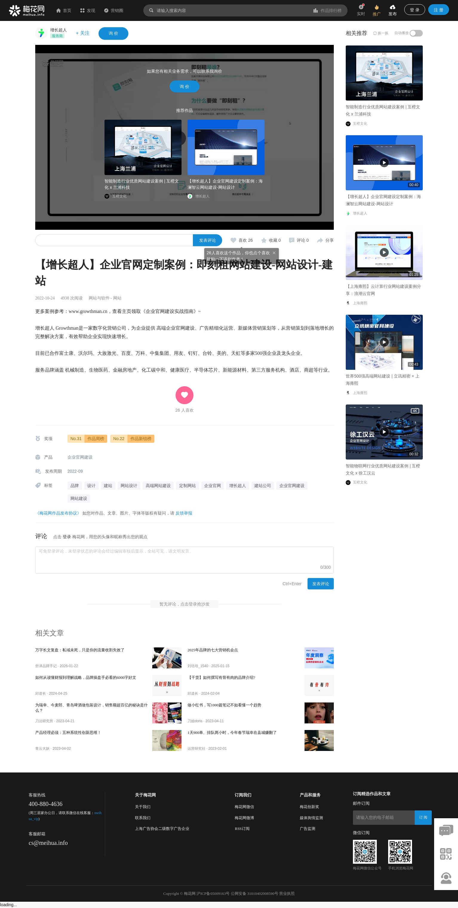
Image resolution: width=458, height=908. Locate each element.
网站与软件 (99, 298)
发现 (87, 10)
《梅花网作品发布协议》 (58, 513)
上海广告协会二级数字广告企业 (162, 828)
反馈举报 (184, 513)
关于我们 (142, 806)
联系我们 (142, 818)
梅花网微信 (244, 806)
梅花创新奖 (309, 806)
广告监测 (307, 828)
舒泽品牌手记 (46, 666)
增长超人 (58, 30)
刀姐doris (194, 721)
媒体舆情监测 (311, 818)
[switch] (416, 33)
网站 (117, 298)
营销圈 (113, 10)
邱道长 (40, 693)
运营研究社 (196, 748)
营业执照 (287, 893)
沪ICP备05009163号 (213, 893)
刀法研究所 (44, 721)
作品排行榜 (327, 10)
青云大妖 (42, 748)
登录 (67, 536)
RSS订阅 (242, 828)
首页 (63, 10)
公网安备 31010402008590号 (254, 893)
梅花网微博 (244, 818)
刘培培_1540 (197, 666)
